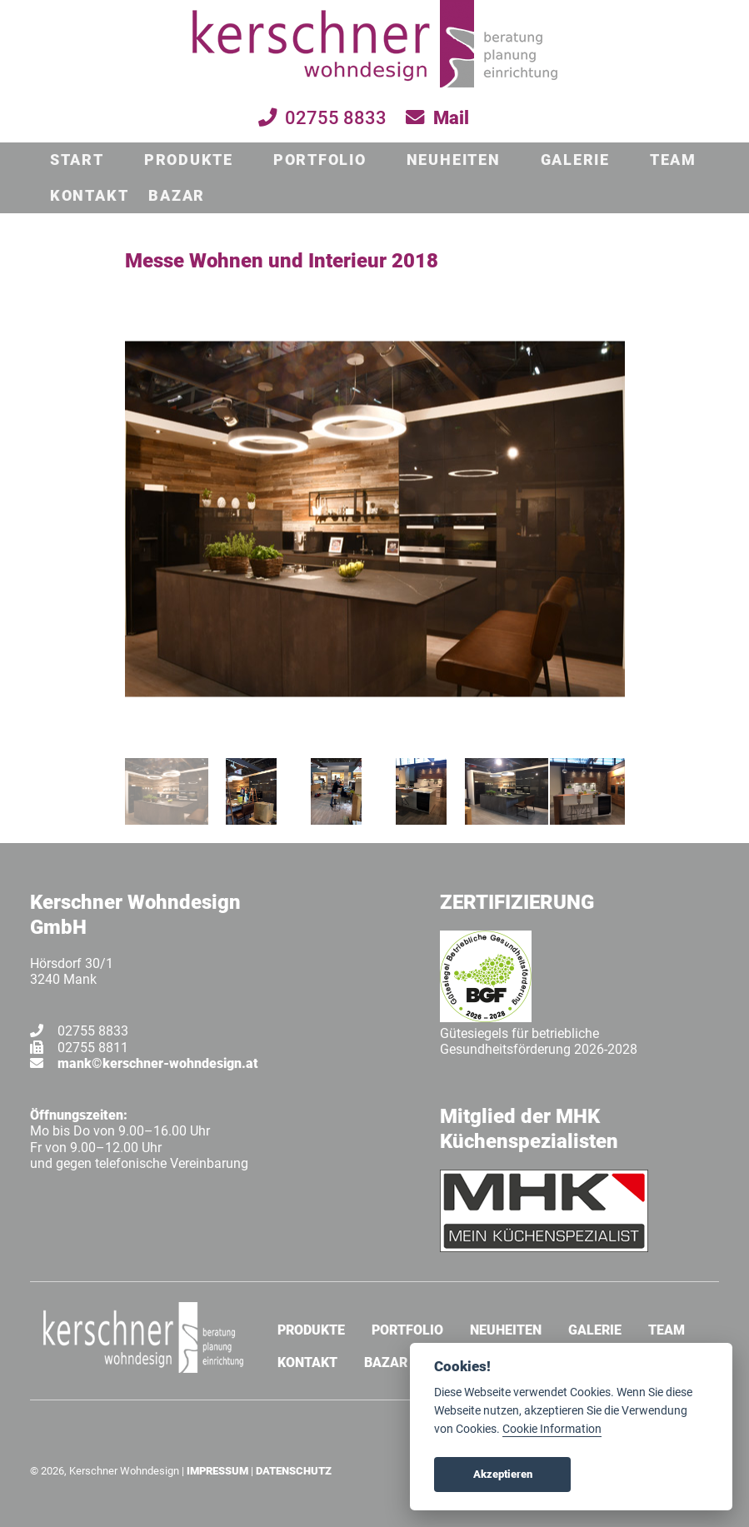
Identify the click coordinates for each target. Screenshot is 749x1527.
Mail (451, 117)
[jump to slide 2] (251, 791)
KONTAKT (89, 195)
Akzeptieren (502, 1474)
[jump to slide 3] (336, 791)
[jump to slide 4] (421, 791)
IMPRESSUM (217, 1471)
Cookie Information (552, 1429)
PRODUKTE (188, 160)
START (77, 160)
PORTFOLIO (320, 160)
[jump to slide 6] (591, 791)
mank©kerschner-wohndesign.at (157, 1063)
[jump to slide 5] (506, 791)
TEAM (673, 160)
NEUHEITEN (454, 160)
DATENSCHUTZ (294, 1471)
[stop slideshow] (376, 728)
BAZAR (176, 195)
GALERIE (575, 160)
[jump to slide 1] (166, 791)
